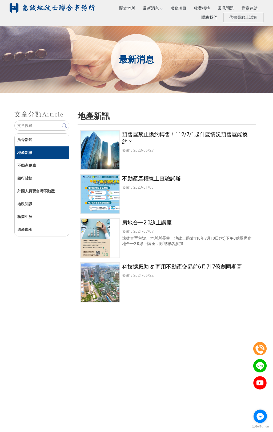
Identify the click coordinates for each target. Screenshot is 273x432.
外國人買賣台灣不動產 (35, 191)
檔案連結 (250, 8)
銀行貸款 (24, 178)
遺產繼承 (24, 229)
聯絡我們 (209, 17)
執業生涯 (24, 217)
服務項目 (178, 8)
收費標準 (202, 8)
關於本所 (127, 8)
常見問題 (226, 8)
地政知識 (24, 204)
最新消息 (153, 8)
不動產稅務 (26, 165)
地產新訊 (24, 152)
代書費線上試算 (243, 17)
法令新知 (24, 140)
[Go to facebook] (260, 416)
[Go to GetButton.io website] (260, 426)
